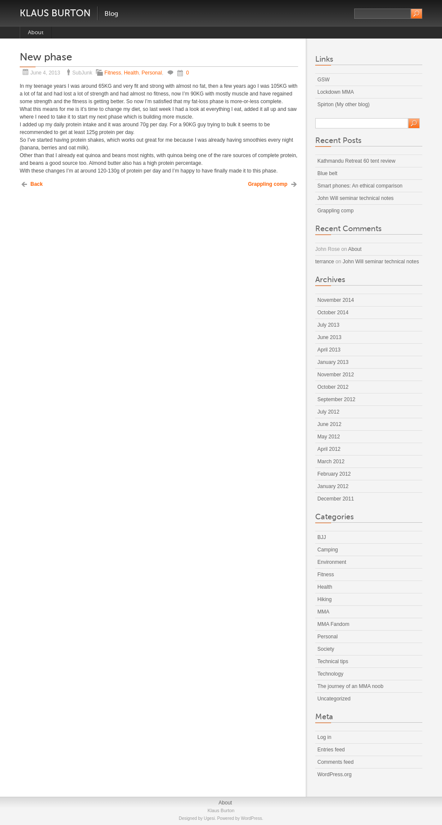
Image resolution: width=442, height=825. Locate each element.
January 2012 (333, 486)
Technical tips (332, 661)
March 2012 (330, 462)
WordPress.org (334, 774)
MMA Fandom (333, 624)
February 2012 (334, 474)
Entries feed (331, 750)
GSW (323, 80)
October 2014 (333, 313)
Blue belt (327, 173)
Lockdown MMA (335, 92)
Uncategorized (333, 699)
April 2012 (328, 449)
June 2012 (329, 424)
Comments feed (335, 762)
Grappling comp (267, 184)
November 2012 (335, 375)
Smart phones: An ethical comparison (360, 186)
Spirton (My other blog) (343, 104)
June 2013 (329, 337)
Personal (152, 73)
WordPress (251, 818)
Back (36, 184)
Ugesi (209, 818)
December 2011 (335, 499)
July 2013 (328, 325)
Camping (327, 550)
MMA (323, 612)
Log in (324, 737)
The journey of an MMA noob (350, 686)
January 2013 (333, 362)
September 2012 (336, 399)
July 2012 (328, 412)
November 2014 (335, 300)
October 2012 (333, 387)
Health (131, 73)
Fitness (113, 73)
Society (325, 649)
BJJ (321, 537)
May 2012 (328, 437)
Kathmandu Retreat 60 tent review (356, 161)
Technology (330, 674)
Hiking (324, 599)
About (36, 32)
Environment (331, 562)
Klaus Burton (55, 13)
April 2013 (328, 350)
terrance (324, 262)
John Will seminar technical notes (355, 198)
